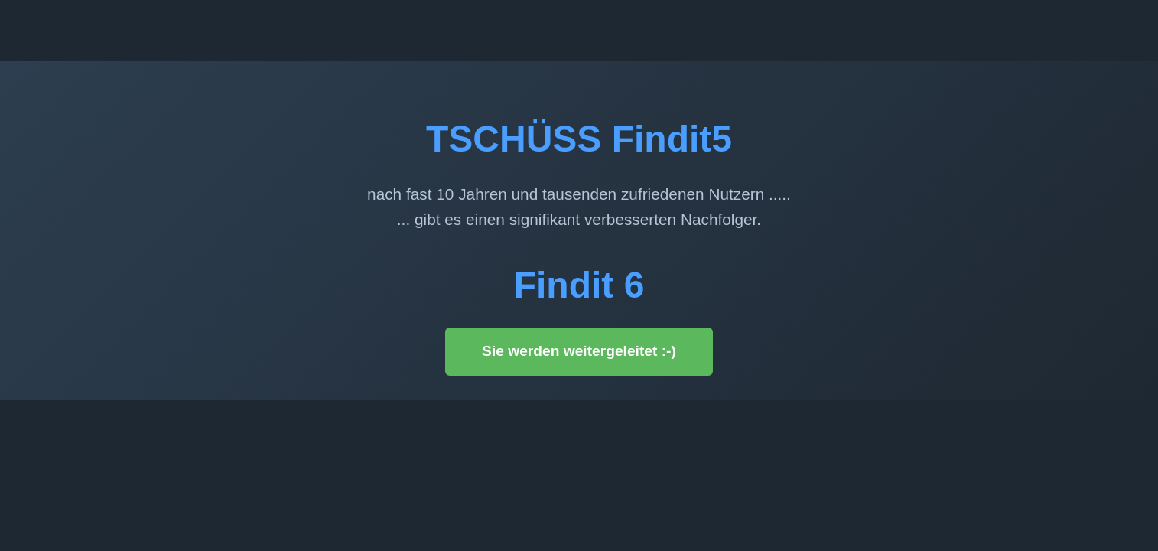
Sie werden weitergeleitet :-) (579, 351)
